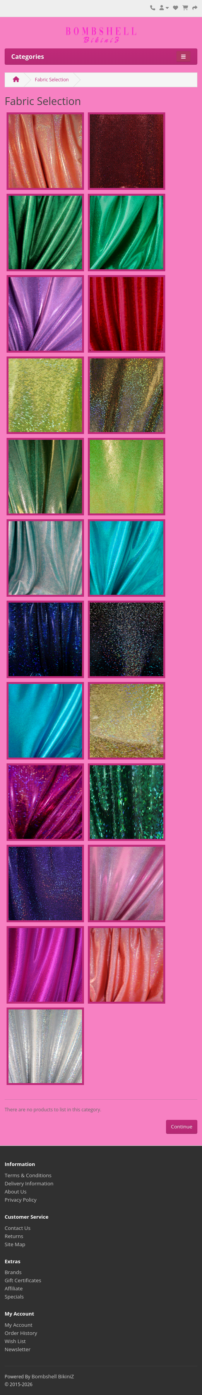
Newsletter (18, 1349)
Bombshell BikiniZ (52, 1376)
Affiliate (14, 1288)
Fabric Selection (52, 79)
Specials (14, 1296)
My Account (19, 1324)
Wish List (15, 1341)
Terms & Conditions (28, 1175)
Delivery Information (29, 1183)
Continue (181, 1126)
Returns (14, 1236)
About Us (15, 1191)
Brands (13, 1272)
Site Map (15, 1244)
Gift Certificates (23, 1280)
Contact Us (18, 1227)
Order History (21, 1333)
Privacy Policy (20, 1199)
